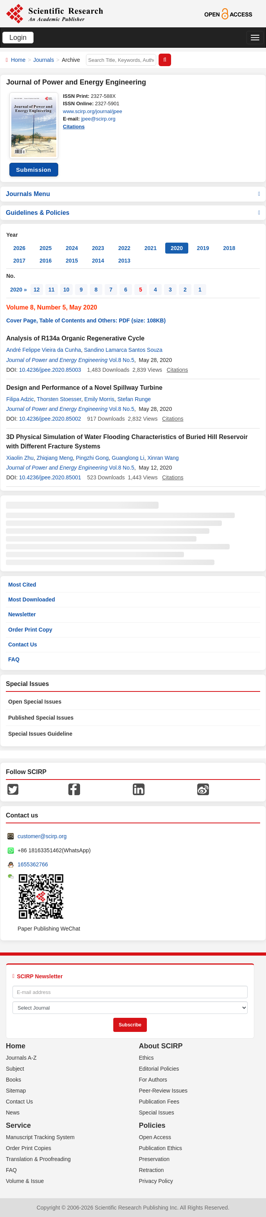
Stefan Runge (134, 399)
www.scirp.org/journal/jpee (92, 111)
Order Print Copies (28, 1148)
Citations (74, 127)
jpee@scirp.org (98, 119)
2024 (72, 248)
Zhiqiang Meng (55, 458)
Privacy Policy (156, 1181)
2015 (72, 260)
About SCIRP (161, 1046)
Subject (15, 1069)
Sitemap (16, 1090)
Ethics (146, 1058)
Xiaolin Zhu (20, 458)
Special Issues (156, 1112)
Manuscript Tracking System (40, 1137)
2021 (151, 248)
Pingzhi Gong (92, 458)
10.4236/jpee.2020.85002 (50, 419)
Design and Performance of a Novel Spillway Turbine (84, 387)
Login (18, 37)
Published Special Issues (40, 718)
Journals (43, 60)
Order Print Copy (30, 630)
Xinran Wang (163, 458)
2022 (124, 248)
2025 (45, 248)
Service (18, 1125)
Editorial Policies (159, 1069)
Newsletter (22, 614)
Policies (152, 1125)
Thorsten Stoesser (59, 399)
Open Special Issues (34, 702)
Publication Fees (159, 1101)
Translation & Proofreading (38, 1159)
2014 (98, 260)
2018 (229, 248)
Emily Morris (99, 399)
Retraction (151, 1170)
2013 (124, 260)
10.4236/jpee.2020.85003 (50, 370)
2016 (45, 260)
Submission (33, 169)
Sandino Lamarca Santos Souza (123, 350)
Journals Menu (133, 194)
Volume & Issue (25, 1181)
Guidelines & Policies (133, 212)
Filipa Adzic (20, 399)
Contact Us (22, 644)
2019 (203, 248)
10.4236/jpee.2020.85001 (50, 477)
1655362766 (33, 864)
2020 (177, 248)
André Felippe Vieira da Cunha (43, 350)
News (13, 1112)
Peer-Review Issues (163, 1090)
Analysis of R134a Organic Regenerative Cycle (75, 338)
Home (18, 60)
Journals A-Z (21, 1058)
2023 (98, 248)
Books (13, 1080)
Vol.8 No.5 (121, 360)
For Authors (153, 1080)
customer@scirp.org (42, 836)
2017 (19, 260)
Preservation (154, 1159)
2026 (19, 248)
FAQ (14, 659)
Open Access (155, 1137)
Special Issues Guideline (40, 734)
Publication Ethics (160, 1148)
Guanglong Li (128, 458)
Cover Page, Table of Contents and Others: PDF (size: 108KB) (86, 320)
